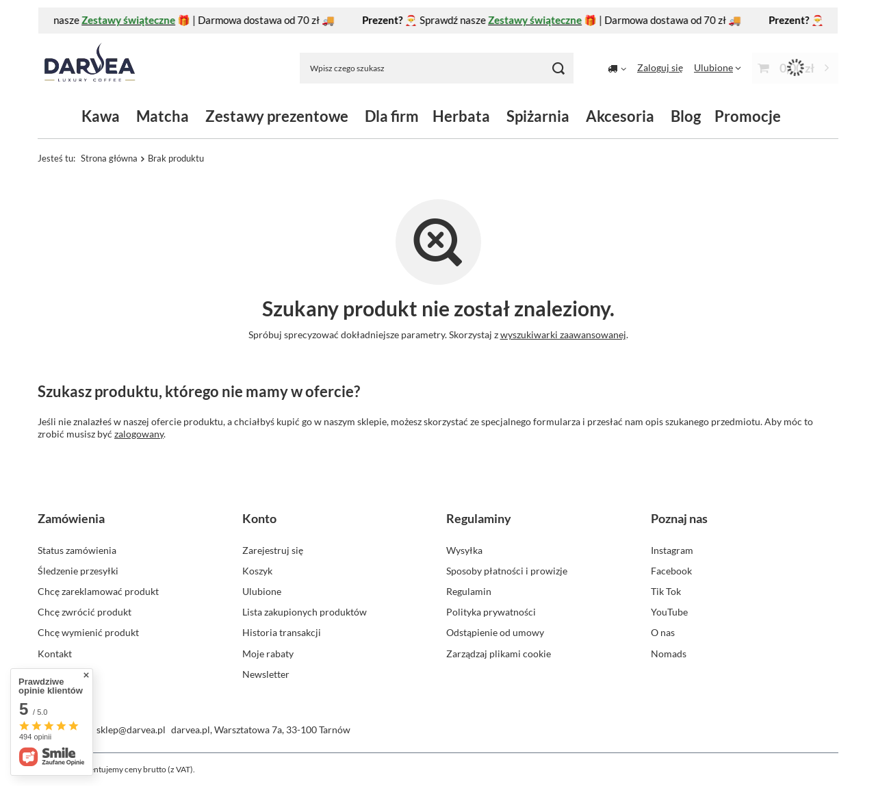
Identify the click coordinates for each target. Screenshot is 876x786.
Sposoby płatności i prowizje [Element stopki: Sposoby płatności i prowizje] (506, 570)
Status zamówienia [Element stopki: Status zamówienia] (77, 550)
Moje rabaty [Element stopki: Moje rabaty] (268, 653)
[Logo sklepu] (90, 68)
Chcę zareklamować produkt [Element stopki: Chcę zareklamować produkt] (98, 591)
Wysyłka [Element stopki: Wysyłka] (464, 550)
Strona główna (109, 158)
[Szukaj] (558, 68)
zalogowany (139, 434)
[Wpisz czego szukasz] (437, 68)
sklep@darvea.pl (131, 729)
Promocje (747, 116)
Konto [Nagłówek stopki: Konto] (259, 518)
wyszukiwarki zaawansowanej (563, 334)
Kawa (100, 116)
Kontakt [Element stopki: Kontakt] (55, 653)
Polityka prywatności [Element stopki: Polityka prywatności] (491, 612)
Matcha (162, 116)
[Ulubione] (717, 67)
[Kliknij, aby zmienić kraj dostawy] (617, 68)
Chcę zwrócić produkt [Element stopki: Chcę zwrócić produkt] (84, 612)
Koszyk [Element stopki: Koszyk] (257, 570)
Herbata (461, 116)
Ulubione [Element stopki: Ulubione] (261, 591)
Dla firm (392, 116)
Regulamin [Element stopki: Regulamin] (468, 591)
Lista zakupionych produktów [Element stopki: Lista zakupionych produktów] (304, 612)
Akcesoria (620, 116)
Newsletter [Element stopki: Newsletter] (265, 674)
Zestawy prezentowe (276, 116)
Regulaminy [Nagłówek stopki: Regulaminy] (478, 518)
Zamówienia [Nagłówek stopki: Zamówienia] (71, 518)
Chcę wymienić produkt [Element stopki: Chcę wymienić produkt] (88, 632)
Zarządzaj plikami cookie (498, 653)
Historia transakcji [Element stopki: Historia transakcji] (281, 632)
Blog (686, 116)
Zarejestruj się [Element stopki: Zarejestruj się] (272, 550)
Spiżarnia (537, 116)
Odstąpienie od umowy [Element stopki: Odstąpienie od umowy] (495, 632)
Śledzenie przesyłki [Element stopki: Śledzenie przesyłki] (78, 570)
